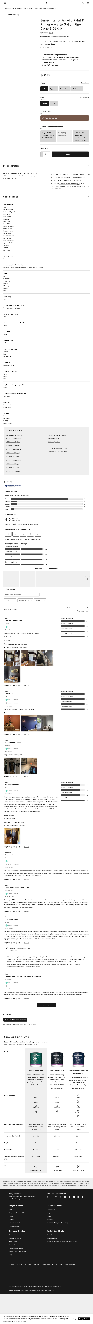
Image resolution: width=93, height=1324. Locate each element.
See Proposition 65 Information (57, 451)
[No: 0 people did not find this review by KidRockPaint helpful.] (18, 911)
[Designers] (50, 1213)
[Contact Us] (13, 1235)
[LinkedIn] (78, 1197)
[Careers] (11, 1219)
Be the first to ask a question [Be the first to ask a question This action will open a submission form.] (15, 1020)
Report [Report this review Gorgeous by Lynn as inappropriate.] (26, 734)
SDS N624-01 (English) (13, 467)
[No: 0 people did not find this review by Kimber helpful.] (18, 879)
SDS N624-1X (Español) (13, 456)
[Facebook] (47, 1197)
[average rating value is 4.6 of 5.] (46, 33)
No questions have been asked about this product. (19, 1024)
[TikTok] (82, 1197)
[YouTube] (60, 1197)
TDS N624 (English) (53, 438)
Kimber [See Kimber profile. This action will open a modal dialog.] (7, 858)
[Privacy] (20, 1264)
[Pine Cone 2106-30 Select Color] (64, 118)
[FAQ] (10, 1254)
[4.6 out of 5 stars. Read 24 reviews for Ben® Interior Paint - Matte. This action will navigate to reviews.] (16, 519)
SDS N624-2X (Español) (13, 438)
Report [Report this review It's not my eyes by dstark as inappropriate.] (26, 943)
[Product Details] (46, 166)
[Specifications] (46, 197)
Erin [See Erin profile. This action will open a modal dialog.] (6, 787)
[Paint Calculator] (14, 1241)
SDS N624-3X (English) (13, 453)
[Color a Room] (13, 1245)
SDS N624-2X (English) (13, 445)
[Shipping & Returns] (15, 1238)
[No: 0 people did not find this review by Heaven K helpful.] (18, 685)
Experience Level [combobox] (25, 600)
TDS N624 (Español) (54, 442)
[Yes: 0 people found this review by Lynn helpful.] (13, 734)
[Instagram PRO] (56, 1197)
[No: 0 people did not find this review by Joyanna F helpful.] (18, 998)
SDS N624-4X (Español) (13, 449)
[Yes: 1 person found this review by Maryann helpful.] (13, 776)
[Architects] (50, 1219)
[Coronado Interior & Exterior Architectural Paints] (18, 1281)
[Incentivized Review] (12, 703)
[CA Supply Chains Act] (68, 1264)
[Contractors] (51, 1209)
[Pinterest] (65, 1197)
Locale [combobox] (41, 600)
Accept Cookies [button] (84, 1319)
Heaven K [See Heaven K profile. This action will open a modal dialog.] (8, 623)
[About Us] (12, 1209)
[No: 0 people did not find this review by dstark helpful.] (18, 943)
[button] (83, 3)
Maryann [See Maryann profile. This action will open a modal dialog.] (7, 745)
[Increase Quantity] (49, 154)
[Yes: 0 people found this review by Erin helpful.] (13, 847)
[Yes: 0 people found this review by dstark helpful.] (13, 943)
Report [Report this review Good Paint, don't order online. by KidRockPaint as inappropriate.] (26, 911)
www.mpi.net (83, 1185)
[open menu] (5, 3)
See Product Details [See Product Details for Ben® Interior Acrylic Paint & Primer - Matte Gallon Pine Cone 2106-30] (46, 47)
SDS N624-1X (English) (13, 442)
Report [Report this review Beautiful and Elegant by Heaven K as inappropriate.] (26, 685)
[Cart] (88, 3)
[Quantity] (45, 154)
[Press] (11, 1216)
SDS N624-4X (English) (13, 464)
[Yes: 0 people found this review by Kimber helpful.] (13, 879)
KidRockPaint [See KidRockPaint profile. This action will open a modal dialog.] (9, 890)
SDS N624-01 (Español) (13, 471)
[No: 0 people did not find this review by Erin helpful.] (18, 847)
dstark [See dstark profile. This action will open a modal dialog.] (7, 922)
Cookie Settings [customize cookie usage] (20, 1321)
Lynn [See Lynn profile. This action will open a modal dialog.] (6, 696)
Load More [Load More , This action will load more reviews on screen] (46, 1005)
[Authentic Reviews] (13, 486)
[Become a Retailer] (15, 1223)
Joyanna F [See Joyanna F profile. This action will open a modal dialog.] (8, 979)
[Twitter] (69, 1197)
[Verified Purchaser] (12, 626)
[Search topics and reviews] (22, 594)
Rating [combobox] (11, 600)
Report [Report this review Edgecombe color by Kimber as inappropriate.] (26, 879)
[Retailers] (49, 1216)
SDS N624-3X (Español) (13, 460)
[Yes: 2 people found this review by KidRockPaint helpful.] (13, 911)
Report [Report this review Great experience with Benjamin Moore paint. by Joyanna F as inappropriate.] (26, 998)
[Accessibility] (47, 1264)
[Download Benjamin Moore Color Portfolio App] (62, 1241)
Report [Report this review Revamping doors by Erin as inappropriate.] (26, 847)
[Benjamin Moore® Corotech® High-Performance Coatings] (18, 1270)
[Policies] (56, 1264)
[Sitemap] (13, 1264)
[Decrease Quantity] (42, 154)
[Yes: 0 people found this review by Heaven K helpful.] (13, 685)
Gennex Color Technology (69, 184)
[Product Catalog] (52, 1238)
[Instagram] (51, 1197)
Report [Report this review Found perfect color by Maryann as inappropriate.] (26, 776)
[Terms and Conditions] (33, 1264)
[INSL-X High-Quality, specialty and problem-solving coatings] (18, 1275)
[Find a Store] (50, 1235)
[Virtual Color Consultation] (17, 1251)
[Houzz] (74, 1197)
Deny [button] (74, 1319)
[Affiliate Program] (14, 1226)
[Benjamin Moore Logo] (46, 3)
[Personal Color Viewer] (16, 1248)
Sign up (11, 1196)
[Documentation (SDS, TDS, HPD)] (57, 1223)
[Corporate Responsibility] (17, 1213)
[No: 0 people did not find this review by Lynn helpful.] (18, 734)
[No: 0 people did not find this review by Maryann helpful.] (17, 776)
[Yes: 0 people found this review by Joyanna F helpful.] (13, 998)
